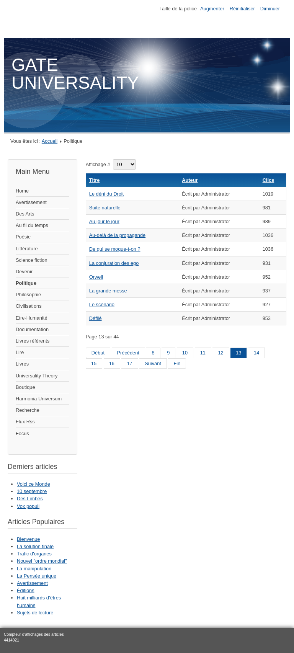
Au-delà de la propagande (117, 235)
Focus (22, 433)
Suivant (153, 363)
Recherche (27, 410)
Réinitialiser (242, 8)
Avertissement (31, 202)
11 (203, 353)
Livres (22, 364)
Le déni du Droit (106, 194)
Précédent (128, 353)
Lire (20, 352)
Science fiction (31, 260)
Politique (26, 283)
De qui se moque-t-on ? (114, 249)
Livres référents (32, 341)
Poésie (23, 237)
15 (93, 363)
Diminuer (270, 8)
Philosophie (28, 294)
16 (111, 363)
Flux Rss (25, 421)
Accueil (49, 141)
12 (220, 353)
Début (98, 353)
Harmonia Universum (39, 399)
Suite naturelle (105, 208)
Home (22, 191)
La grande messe (108, 291)
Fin (176, 363)
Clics (268, 180)
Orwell (96, 277)
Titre (94, 180)
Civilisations (29, 306)
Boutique (25, 387)
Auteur (190, 180)
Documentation (32, 329)
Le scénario (101, 304)
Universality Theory (36, 376)
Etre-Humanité (31, 318)
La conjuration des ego (114, 263)
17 (129, 363)
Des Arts (25, 214)
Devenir (24, 271)
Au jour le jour (104, 221)
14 (256, 353)
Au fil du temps (32, 225)
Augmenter (212, 8)
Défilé (95, 318)
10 (185, 353)
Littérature (27, 248)
